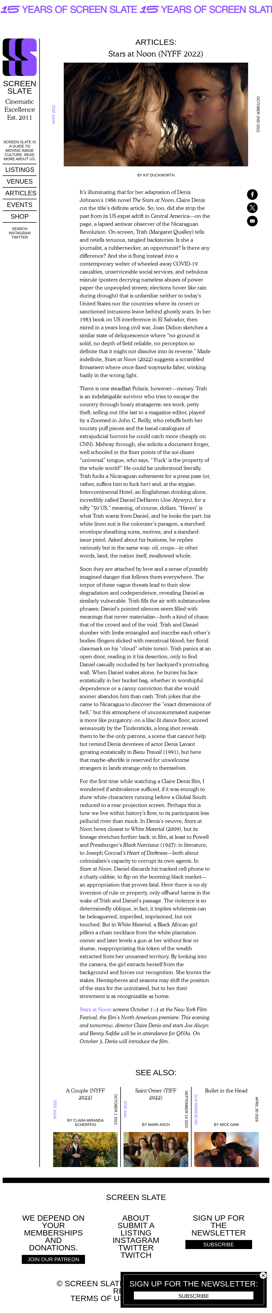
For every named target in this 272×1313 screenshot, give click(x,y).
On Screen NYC (196, 1109)
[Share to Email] (245, 221)
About (136, 1217)
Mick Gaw (229, 1124)
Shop (20, 216)
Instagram (20, 233)
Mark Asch (159, 1124)
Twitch (136, 1255)
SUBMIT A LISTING (135, 1229)
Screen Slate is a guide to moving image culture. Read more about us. (19, 150)
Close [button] (263, 1275)
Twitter (19, 237)
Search (19, 229)
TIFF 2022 (125, 1109)
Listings (19, 169)
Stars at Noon (96, 1009)
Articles (20, 193)
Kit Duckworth (159, 175)
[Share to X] (245, 207)
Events (19, 204)
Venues (20, 181)
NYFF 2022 (54, 114)
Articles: (156, 42)
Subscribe (193, 1296)
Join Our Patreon (53, 1259)
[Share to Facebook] (245, 194)
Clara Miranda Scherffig (88, 1122)
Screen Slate (136, 1197)
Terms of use (100, 1298)
